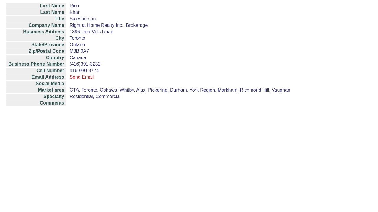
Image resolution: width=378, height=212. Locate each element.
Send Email (81, 77)
